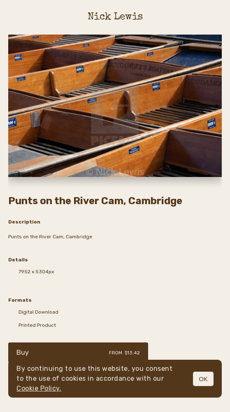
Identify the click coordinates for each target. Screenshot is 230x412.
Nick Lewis (115, 17)
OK (203, 378)
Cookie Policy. (38, 388)
